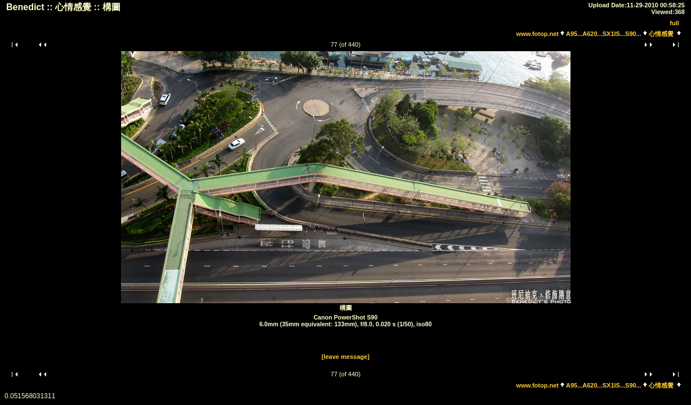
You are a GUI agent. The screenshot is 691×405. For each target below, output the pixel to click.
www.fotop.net (537, 33)
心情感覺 (661, 33)
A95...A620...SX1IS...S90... (603, 33)
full (674, 23)
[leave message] (345, 356)
